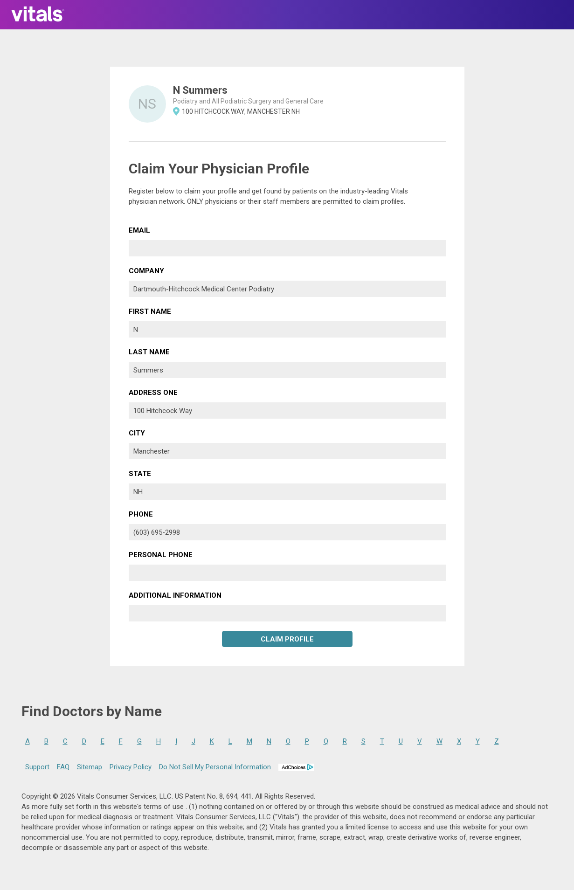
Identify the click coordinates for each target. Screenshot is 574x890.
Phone (141, 514)
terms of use (165, 806)
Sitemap (89, 767)
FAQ (63, 767)
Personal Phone (161, 555)
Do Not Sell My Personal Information (215, 767)
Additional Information (175, 595)
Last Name (149, 352)
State (140, 473)
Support (37, 767)
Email (139, 230)
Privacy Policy (131, 767)
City (137, 433)
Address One (153, 392)
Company (146, 271)
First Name (150, 311)
